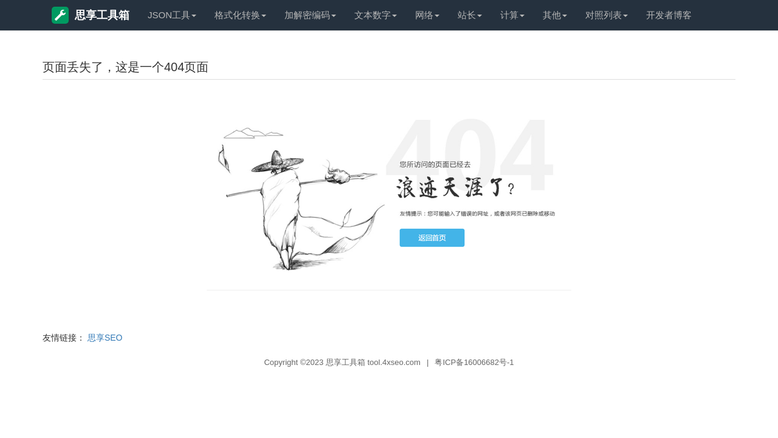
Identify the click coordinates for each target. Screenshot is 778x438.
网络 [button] (427, 15)
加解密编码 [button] (310, 15)
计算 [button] (512, 15)
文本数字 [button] (375, 15)
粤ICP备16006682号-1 (474, 362)
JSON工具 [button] (172, 15)
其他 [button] (555, 15)
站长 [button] (470, 15)
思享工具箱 (90, 15)
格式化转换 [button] (240, 15)
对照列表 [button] (606, 15)
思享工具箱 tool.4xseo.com (373, 362)
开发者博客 (669, 15)
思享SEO (105, 337)
